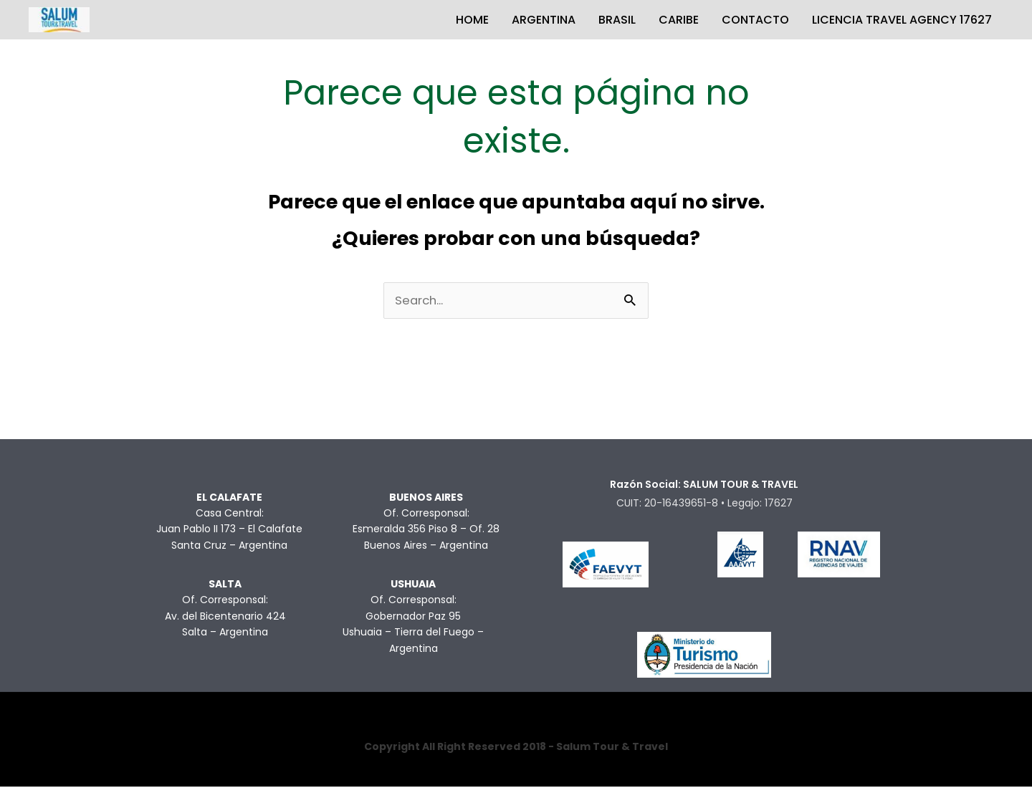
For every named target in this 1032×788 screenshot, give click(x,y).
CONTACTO (755, 19)
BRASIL (617, 19)
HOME (472, 19)
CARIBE (679, 19)
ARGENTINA (543, 19)
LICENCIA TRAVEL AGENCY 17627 (902, 19)
